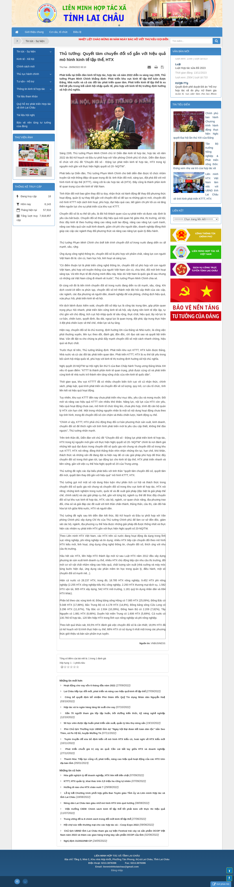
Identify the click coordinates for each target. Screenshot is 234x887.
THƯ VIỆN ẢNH (24, 137)
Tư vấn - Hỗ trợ (25, 81)
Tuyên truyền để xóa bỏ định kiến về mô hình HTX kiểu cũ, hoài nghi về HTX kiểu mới (114, 739)
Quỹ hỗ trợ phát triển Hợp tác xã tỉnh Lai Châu (34, 105)
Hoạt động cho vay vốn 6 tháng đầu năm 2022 (89, 685)
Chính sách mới (26, 66)
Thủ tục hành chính (28, 74)
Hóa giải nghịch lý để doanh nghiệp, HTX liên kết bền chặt (96, 775)
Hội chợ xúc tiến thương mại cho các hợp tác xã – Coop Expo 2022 (101, 824)
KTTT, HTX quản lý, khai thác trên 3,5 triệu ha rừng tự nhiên (97, 781)
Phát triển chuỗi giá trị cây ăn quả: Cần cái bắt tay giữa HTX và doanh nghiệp (115, 749)
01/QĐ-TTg (181, 90)
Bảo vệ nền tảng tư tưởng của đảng (34, 124)
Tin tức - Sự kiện (26, 51)
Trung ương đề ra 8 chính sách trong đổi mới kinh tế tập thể (97, 819)
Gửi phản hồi (220, 884)
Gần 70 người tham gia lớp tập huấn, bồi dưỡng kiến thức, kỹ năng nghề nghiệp (115, 713)
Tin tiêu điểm (181, 104)
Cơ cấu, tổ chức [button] (58, 31)
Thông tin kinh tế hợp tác (31, 88)
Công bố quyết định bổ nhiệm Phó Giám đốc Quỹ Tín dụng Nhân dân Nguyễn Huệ (115, 697)
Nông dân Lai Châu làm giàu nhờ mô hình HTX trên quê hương (99, 803)
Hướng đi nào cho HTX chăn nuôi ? (83, 787)
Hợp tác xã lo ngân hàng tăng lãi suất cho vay (89, 707)
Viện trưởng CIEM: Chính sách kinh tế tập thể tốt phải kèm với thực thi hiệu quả (115, 809)
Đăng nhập (117, 870)
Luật (178, 71)
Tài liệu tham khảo (27, 96)
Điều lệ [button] (77, 31)
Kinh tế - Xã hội (25, 59)
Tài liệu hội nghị (26, 115)
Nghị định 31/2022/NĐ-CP (78, 841)
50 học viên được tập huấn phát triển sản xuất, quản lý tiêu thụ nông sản (104, 723)
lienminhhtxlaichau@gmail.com (121, 866)
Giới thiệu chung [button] (34, 31)
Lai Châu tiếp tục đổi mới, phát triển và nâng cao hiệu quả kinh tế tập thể (104, 691)
